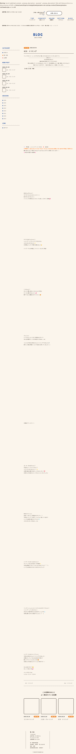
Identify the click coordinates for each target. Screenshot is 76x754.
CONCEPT (42, 19)
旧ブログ (6, 127)
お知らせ (6, 52)
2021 (5, 113)
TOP (32, 19)
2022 (5, 110)
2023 (5, 108)
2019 (5, 118)
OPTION (60, 19)
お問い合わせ (54, 13)
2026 (5, 100)
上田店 (5, 57)
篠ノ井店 (6, 55)
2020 (5, 116)
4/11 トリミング (68, 683)
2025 (5, 103)
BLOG (70, 19)
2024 (5, 105)
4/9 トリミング (29, 683)
